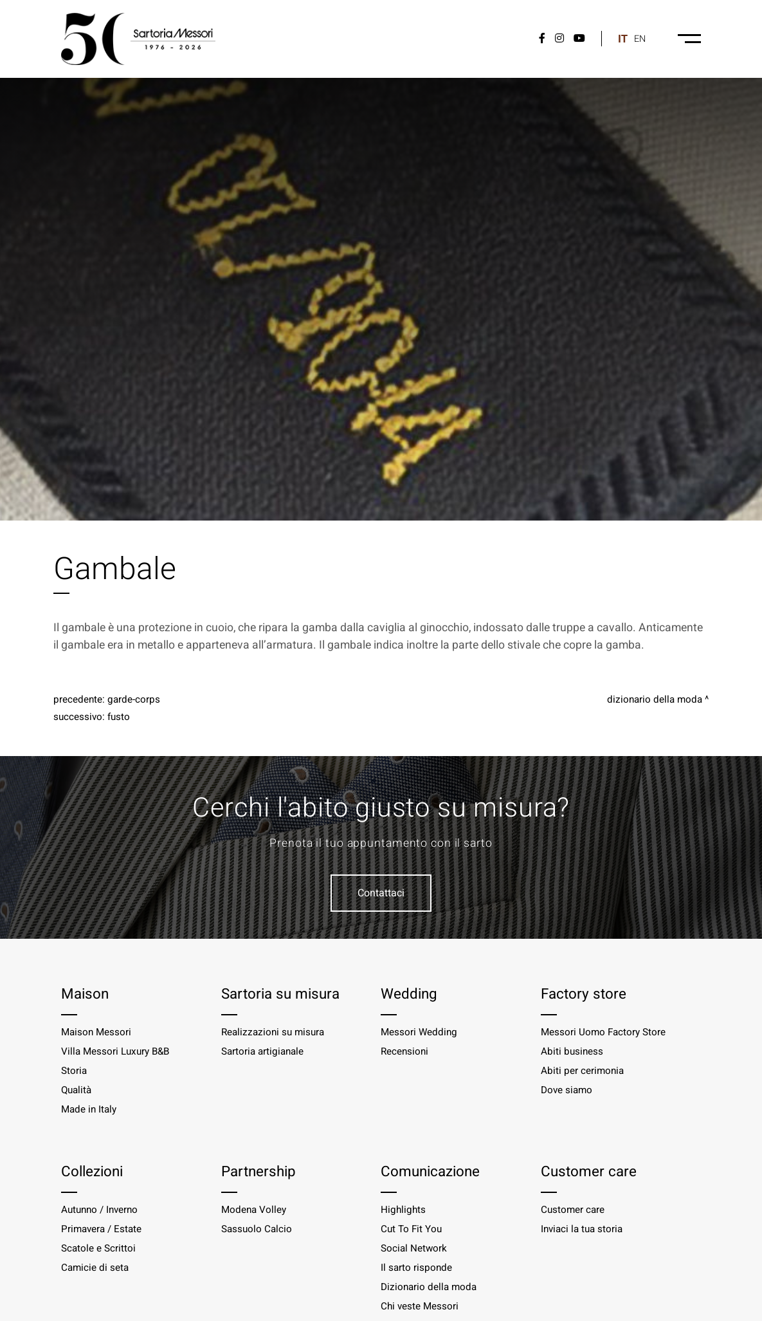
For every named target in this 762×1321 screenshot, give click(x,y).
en (640, 39)
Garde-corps (133, 699)
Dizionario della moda (654, 699)
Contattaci (381, 893)
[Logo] (138, 39)
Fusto (118, 717)
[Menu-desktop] (689, 38)
